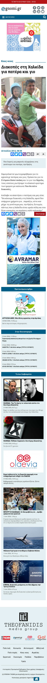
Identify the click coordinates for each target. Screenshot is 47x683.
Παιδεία (28, 657)
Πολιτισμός (12, 653)
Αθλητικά (40, 648)
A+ (38, 154)
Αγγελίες (35, 653)
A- (44, 154)
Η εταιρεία (6, 669)
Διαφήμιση (39, 669)
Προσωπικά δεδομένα (18, 669)
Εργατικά (6, 657)
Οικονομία (17, 657)
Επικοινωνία (23, 671)
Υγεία (23, 661)
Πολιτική (6, 648)
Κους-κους (7, 61)
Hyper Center (31, 678)
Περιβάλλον (39, 657)
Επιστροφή (40, 214)
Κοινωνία (17, 648)
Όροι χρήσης (31, 669)
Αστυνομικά (28, 648)
